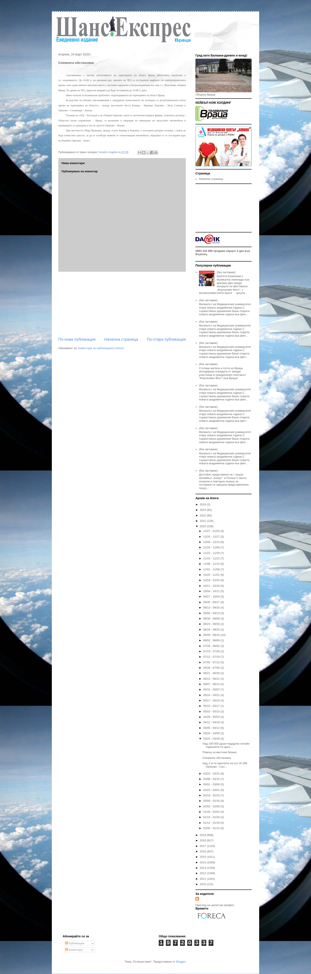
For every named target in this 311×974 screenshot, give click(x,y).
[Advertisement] (122, 304)
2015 (203, 856)
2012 (203, 873)
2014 (203, 862)
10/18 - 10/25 (212, 580)
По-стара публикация (166, 339)
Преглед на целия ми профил (214, 905)
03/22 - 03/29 (212, 738)
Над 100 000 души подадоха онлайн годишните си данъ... (225, 745)
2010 (203, 884)
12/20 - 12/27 (212, 536)
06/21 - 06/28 (212, 673)
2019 (203, 835)
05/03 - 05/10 (212, 711)
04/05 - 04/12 (212, 727)
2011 (203, 878)
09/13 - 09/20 (212, 607)
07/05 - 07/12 (212, 662)
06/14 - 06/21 (212, 678)
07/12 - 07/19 (212, 656)
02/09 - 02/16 (212, 800)
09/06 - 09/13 (212, 613)
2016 (203, 851)
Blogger (181, 961)
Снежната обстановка (216, 757)
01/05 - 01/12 (212, 828)
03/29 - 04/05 (212, 733)
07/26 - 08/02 (212, 646)
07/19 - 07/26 (212, 651)
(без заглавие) (226, 272)
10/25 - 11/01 (212, 574)
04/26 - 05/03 (212, 716)
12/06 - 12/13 (212, 542)
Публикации (74, 943)
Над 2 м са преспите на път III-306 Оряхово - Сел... (224, 765)
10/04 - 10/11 (212, 591)
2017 (203, 846)
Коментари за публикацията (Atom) (101, 348)
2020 (203, 526)
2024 (203, 504)
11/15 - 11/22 (212, 558)
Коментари (74, 949)
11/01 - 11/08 (212, 569)
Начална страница (121, 339)
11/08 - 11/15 (212, 563)
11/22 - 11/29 (212, 553)
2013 (203, 867)
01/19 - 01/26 (212, 817)
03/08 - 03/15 (212, 779)
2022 (203, 515)
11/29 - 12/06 (212, 547)
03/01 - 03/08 (212, 784)
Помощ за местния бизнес (219, 752)
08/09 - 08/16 (212, 635)
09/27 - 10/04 (212, 596)
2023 (203, 509)
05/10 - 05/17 (212, 705)
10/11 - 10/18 (212, 585)
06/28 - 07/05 (212, 667)
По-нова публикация (76, 339)
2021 (203, 520)
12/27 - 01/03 (212, 531)
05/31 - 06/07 (212, 689)
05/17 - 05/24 (212, 700)
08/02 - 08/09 (212, 640)
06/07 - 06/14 (212, 684)
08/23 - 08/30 (212, 624)
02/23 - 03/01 (212, 790)
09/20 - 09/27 (212, 602)
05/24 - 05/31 (212, 695)
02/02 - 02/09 (212, 806)
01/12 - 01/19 (212, 822)
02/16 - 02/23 (212, 795)
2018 (203, 840)
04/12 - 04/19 (212, 722)
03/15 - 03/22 (212, 773)
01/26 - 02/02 (212, 811)
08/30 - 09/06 (212, 618)
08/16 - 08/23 (212, 629)
